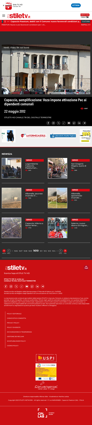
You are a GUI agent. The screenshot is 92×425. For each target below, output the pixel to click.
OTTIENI (76, 5)
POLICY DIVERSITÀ (13, 327)
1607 (20, 251)
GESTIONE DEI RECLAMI (15, 336)
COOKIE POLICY (12, 345)
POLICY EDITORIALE (14, 314)
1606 (16, 251)
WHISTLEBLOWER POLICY (16, 341)
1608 (25, 251)
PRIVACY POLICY (13, 323)
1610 (36, 250)
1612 (45, 251)
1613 (49, 251)
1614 (53, 251)
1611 (41, 251)
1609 (30, 251)
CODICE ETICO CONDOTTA (16, 318)
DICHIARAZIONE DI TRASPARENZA (19, 332)
